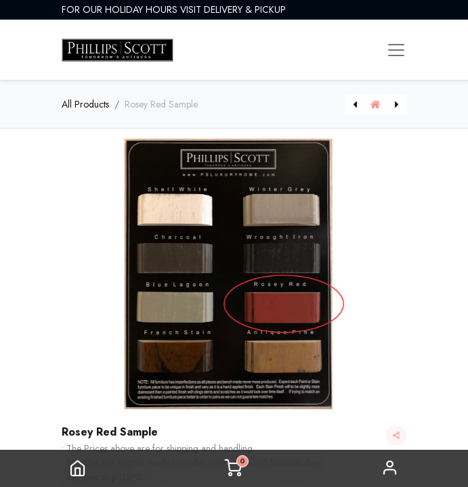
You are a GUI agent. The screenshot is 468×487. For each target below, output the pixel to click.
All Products (85, 104)
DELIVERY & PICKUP (245, 9)
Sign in (390, 468)
